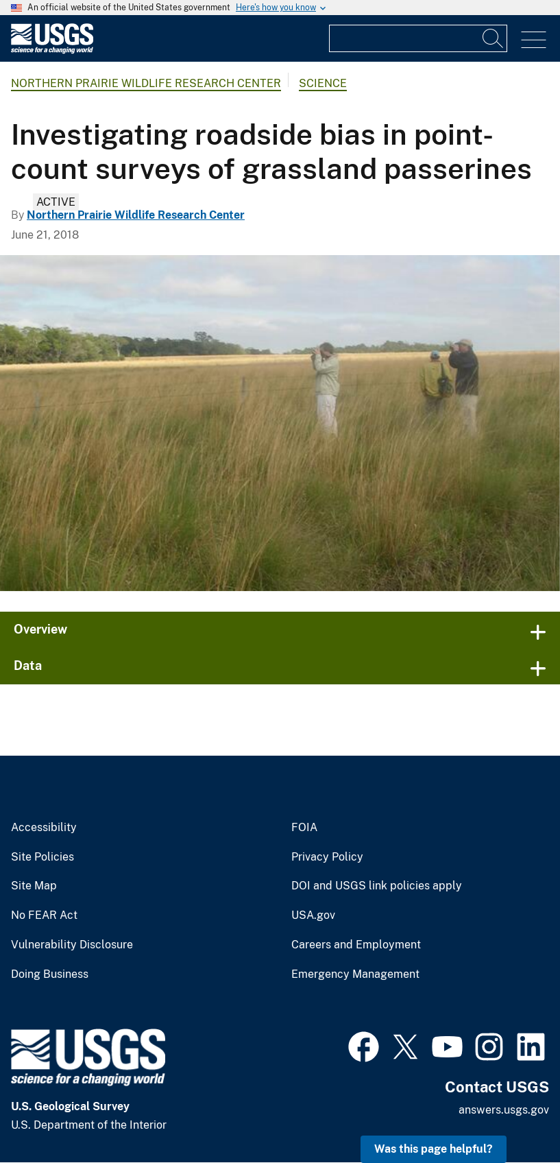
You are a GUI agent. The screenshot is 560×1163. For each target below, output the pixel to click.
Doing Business (49, 974)
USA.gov (313, 915)
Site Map (34, 886)
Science (323, 83)
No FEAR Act (44, 915)
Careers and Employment (356, 945)
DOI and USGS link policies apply (376, 886)
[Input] (418, 38)
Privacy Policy (327, 857)
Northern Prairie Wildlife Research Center (146, 83)
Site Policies (42, 857)
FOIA (304, 828)
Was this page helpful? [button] (433, 1148)
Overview (40, 629)
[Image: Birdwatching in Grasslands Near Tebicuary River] (280, 423)
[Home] (52, 50)
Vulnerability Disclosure (72, 945)
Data (28, 665)
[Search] (493, 38)
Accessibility (44, 828)
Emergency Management (355, 974)
